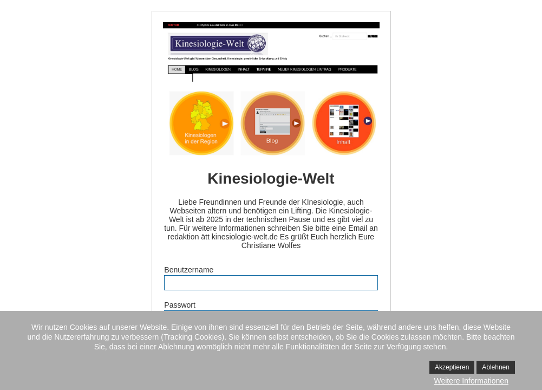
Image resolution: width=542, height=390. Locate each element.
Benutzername (188, 269)
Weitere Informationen (471, 380)
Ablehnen (496, 367)
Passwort (179, 305)
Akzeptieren (452, 367)
